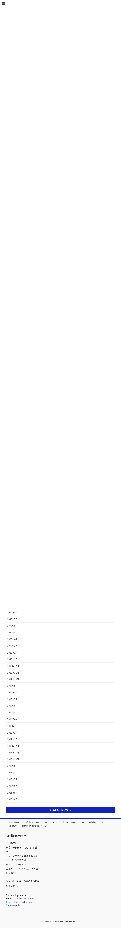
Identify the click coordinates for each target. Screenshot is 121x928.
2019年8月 (12, 692)
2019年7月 (12, 699)
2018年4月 (12, 799)
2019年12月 (13, 665)
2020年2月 (12, 652)
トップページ (15, 822)
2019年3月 (12, 726)
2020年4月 (12, 639)
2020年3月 (12, 645)
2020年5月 (12, 632)
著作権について (96, 822)
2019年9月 (12, 685)
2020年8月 (12, 612)
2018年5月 (12, 792)
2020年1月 (12, 659)
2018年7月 (12, 779)
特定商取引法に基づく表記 (35, 826)
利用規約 (13, 826)
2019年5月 (12, 712)
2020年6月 (12, 625)
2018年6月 (12, 785)
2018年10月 (13, 759)
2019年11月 (13, 672)
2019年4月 (12, 719)
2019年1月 (12, 739)
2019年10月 (13, 679)
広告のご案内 (33, 822)
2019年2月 (12, 732)
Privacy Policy (13, 901)
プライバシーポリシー (73, 822)
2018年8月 (12, 772)
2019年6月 (12, 705)
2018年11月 (13, 752)
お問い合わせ (50, 822)
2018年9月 (12, 765)
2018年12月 (13, 745)
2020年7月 (12, 619)
